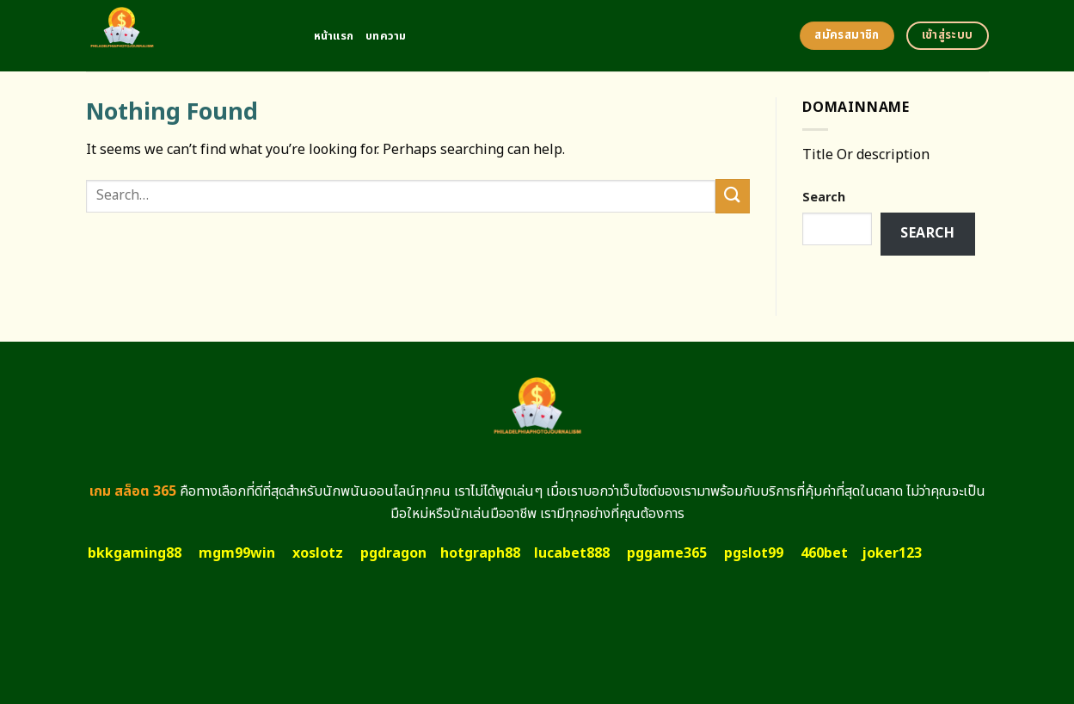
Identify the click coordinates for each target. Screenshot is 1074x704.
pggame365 (667, 553)
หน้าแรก (334, 36)
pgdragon (393, 553)
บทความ (386, 36)
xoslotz (317, 553)
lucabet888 (572, 553)
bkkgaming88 (134, 553)
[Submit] (732, 196)
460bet (824, 553)
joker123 (892, 553)
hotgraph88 (480, 553)
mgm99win (237, 553)
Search (823, 197)
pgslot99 (753, 553)
